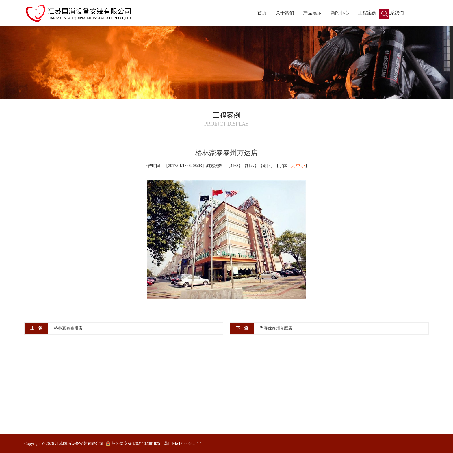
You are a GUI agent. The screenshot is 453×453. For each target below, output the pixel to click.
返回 (267, 166)
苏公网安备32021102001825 (136, 443)
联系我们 (394, 12)
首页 (262, 12)
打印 (250, 166)
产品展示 (312, 12)
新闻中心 (340, 12)
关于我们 (285, 12)
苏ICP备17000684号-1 (183, 443)
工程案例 (367, 12)
